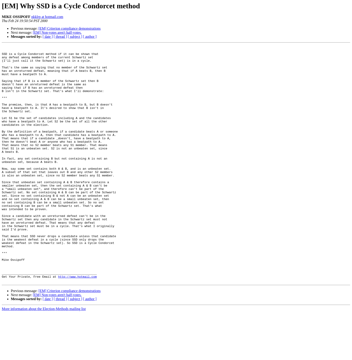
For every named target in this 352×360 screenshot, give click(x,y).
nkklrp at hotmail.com (47, 17)
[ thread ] (60, 36)
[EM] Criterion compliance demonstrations (70, 28)
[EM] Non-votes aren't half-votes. (57, 32)
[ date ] (48, 36)
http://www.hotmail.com (77, 323)
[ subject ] (75, 36)
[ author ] (90, 36)
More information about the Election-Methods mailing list (44, 356)
